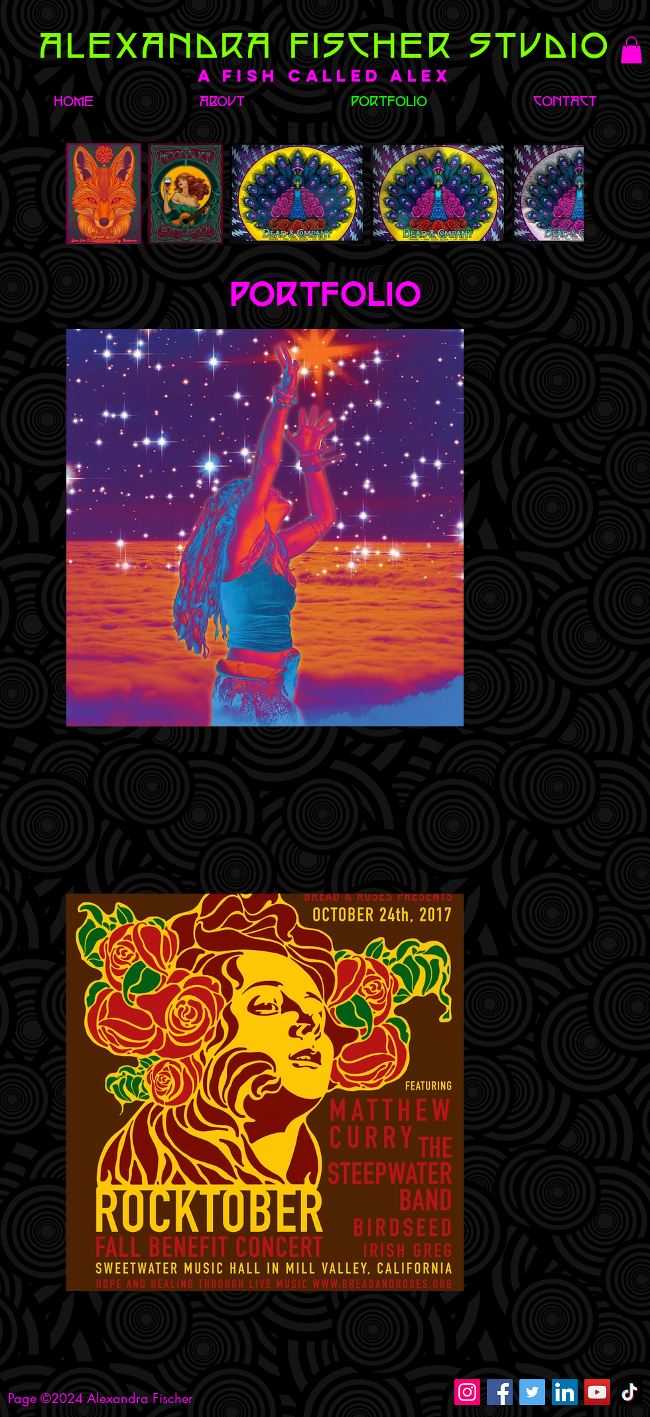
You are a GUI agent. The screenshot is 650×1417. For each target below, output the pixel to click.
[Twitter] (532, 1392)
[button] (631, 50)
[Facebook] (500, 1392)
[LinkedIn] (565, 1392)
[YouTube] (597, 1392)
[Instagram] (467, 1392)
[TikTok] (630, 1392)
